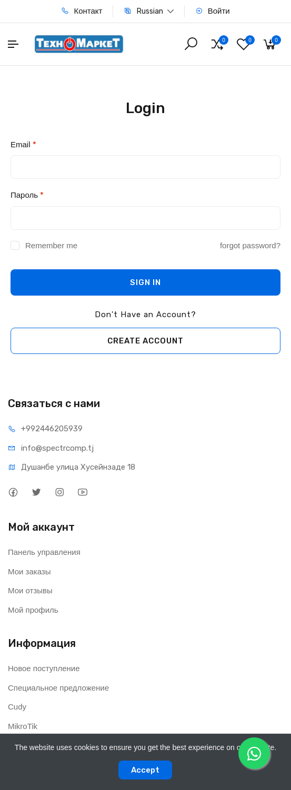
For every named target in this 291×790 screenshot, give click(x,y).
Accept (145, 770)
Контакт (81, 10)
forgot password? (250, 245)
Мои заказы (29, 571)
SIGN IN (145, 282)
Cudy (17, 706)
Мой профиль (33, 609)
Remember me (51, 245)
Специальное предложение (58, 687)
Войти (212, 10)
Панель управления (44, 552)
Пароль (27, 195)
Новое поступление (44, 668)
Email (23, 144)
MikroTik (22, 726)
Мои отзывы (30, 590)
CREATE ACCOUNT (145, 341)
